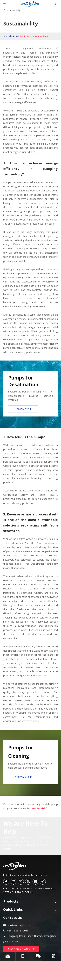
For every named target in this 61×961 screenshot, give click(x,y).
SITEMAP (8, 892)
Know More (23, 409)
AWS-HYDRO (39, 808)
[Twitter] (21, 882)
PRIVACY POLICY (24, 892)
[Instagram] (35, 882)
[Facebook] (6, 882)
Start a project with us (21, 948)
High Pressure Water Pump (33, 36)
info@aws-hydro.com (19, 925)
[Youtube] (28, 882)
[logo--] (14, 866)
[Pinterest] (43, 882)
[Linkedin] (13, 882)
